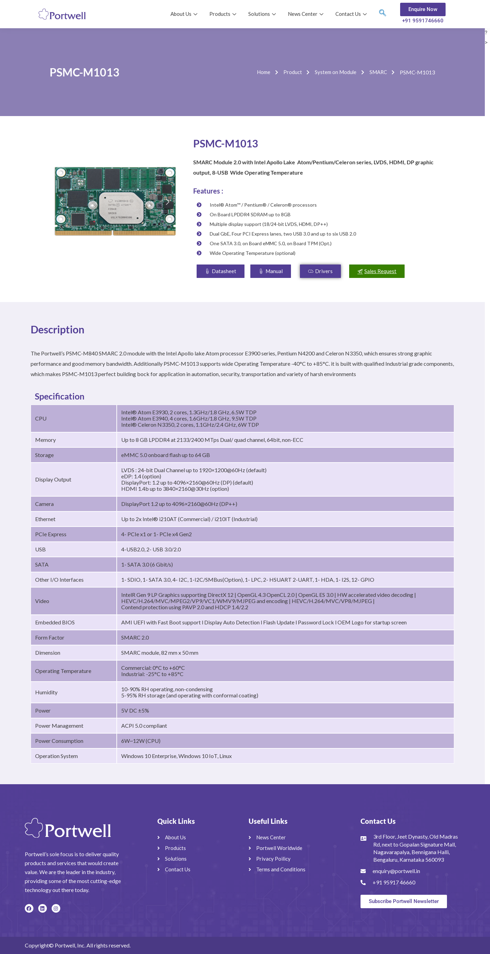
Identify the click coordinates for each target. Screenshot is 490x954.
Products (223, 14)
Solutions (263, 14)
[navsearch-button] (382, 14)
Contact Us (351, 14)
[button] (270, 271)
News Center (306, 14)
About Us (184, 14)
